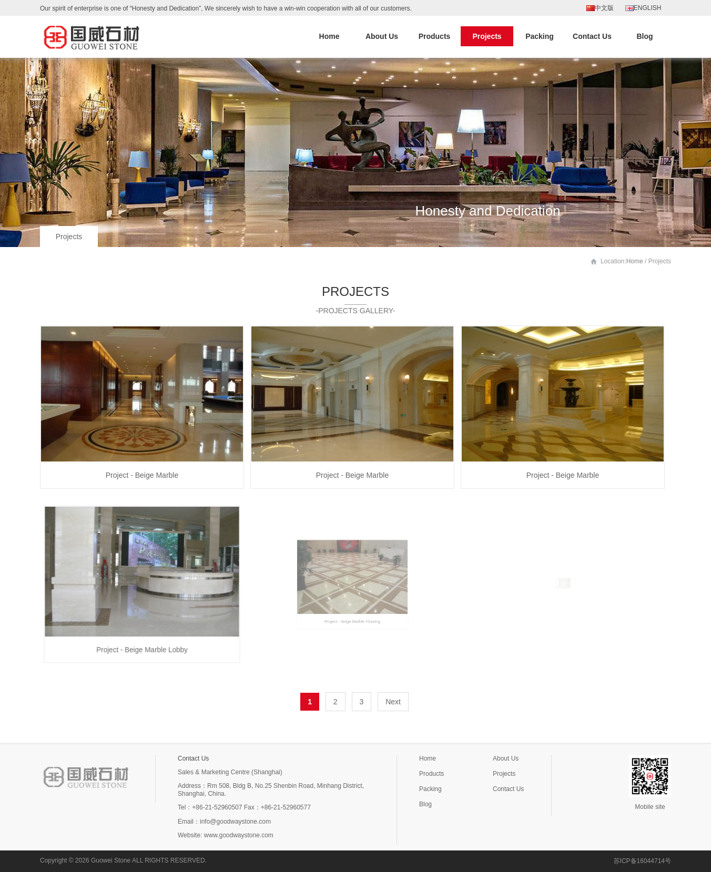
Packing (539, 36)
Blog (644, 36)
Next (393, 701)
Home (329, 36)
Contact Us (592, 36)
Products (435, 36)
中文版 (600, 8)
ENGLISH (643, 8)
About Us (381, 36)
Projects (486, 36)
